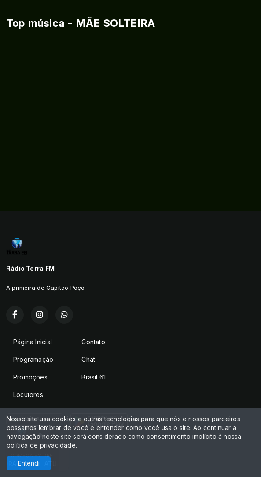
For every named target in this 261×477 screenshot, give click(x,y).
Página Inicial (32, 342)
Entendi (29, 463)
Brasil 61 (93, 377)
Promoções (30, 377)
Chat (88, 359)
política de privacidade (41, 445)
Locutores (28, 394)
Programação (33, 359)
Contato (93, 342)
